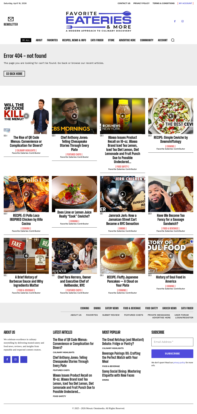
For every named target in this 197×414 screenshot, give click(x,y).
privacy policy (179, 364)
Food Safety (122, 168)
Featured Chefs (74, 156)
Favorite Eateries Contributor (26, 154)
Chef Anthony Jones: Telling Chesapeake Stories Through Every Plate (74, 145)
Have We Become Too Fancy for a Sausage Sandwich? (171, 221)
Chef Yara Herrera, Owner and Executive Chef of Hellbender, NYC (74, 282)
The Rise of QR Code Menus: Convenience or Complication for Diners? (26, 143)
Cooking (170, 147)
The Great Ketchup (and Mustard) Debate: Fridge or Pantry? (123, 343)
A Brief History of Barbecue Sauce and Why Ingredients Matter (26, 282)
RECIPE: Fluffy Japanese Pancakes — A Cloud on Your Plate (122, 282)
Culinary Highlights (25, 151)
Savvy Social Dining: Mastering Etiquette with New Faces (121, 374)
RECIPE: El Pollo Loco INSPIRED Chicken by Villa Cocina (26, 221)
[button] (172, 40)
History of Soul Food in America (171, 280)
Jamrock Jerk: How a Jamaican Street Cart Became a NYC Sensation (122, 221)
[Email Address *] (172, 343)
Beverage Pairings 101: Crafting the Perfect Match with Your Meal (121, 359)
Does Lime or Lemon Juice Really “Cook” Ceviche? (74, 215)
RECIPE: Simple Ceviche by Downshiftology (171, 141)
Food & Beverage (170, 229)
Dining (122, 229)
